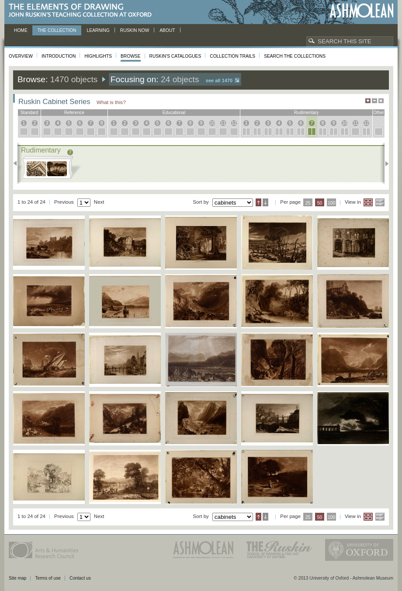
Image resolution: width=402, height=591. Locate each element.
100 (331, 203)
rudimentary (306, 112)
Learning (98, 30)
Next (384, 163)
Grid (368, 202)
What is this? (111, 102)
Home (21, 30)
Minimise (374, 100)
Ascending (258, 202)
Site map (17, 578)
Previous (17, 163)
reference (74, 112)
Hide (381, 100)
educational (174, 112)
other (378, 112)
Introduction (59, 56)
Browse (131, 56)
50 (319, 203)
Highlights (98, 56)
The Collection (57, 30)
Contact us (80, 578)
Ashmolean (361, 10)
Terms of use (48, 578)
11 (223, 123)
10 (212, 123)
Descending (265, 202)
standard (29, 112)
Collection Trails (232, 56)
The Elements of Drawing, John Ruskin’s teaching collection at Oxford (83, 10)
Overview (21, 56)
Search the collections (295, 56)
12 (234, 123)
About (167, 30)
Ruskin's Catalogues (175, 56)
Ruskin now (134, 30)
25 (308, 203)
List (380, 202)
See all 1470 (219, 80)
